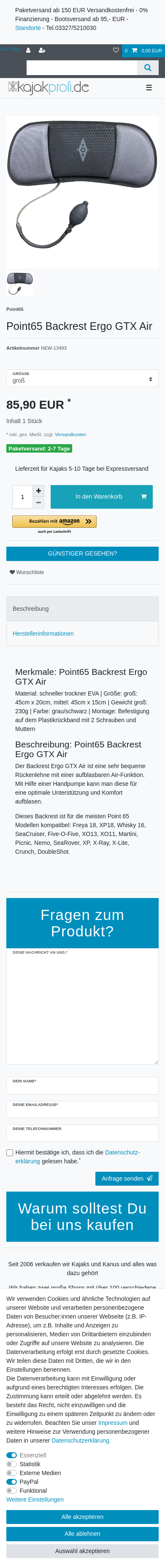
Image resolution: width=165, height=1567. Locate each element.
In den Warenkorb (111, 497)
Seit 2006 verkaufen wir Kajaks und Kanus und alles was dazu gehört (82, 1268)
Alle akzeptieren (83, 1516)
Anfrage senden (127, 1178)
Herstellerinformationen (43, 633)
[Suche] (148, 67)
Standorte (28, 27)
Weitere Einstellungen (35, 1499)
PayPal (29, 1481)
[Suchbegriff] (82, 67)
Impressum (112, 1422)
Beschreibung (31, 608)
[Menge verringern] (38, 503)
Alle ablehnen (82, 1533)
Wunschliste (27, 572)
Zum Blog (10, 48)
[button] (82, 524)
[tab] (82, 608)
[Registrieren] (43, 50)
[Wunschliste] (116, 50)
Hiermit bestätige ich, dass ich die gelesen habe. (78, 1157)
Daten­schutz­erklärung (80, 1440)
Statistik (30, 1464)
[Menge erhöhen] (38, 491)
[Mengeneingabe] (22, 497)
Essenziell (33, 1455)
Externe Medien (40, 1473)
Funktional (33, 1490)
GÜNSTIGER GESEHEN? (82, 553)
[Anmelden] (29, 50)
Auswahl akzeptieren (82, 1551)
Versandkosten (70, 434)
